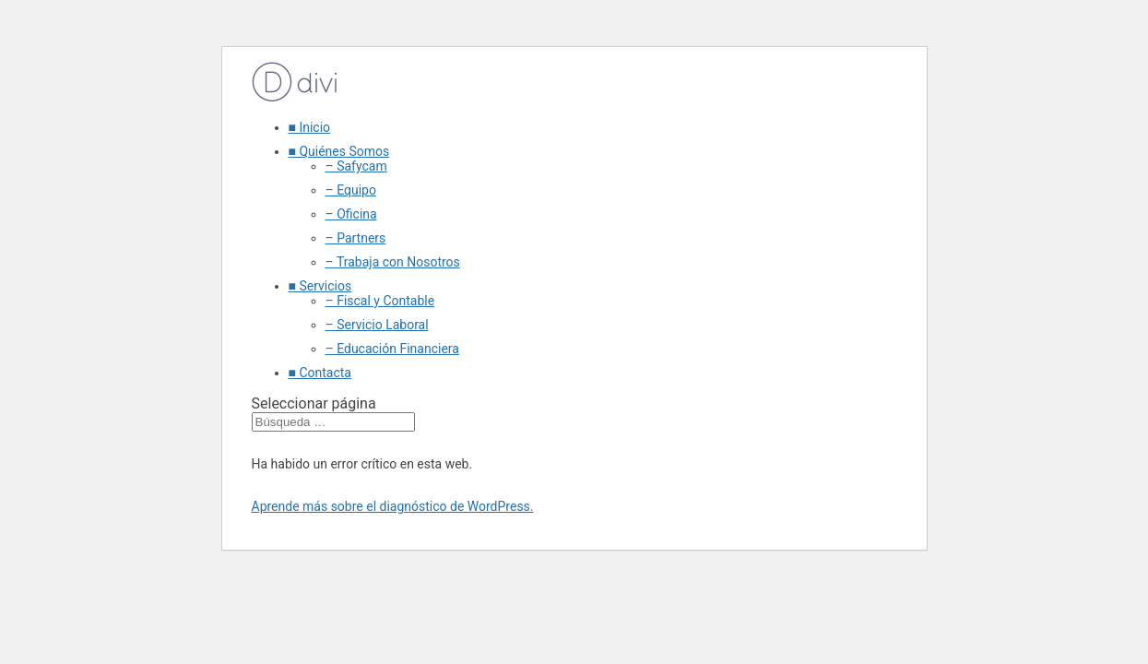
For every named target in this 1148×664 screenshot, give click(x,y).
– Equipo (350, 190)
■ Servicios (320, 286)
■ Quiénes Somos (339, 151)
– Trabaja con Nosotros (392, 262)
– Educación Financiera (392, 348)
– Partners (355, 238)
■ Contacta (320, 372)
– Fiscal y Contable (380, 300)
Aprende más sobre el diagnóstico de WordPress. (393, 506)
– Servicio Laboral (377, 324)
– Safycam (356, 166)
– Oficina (351, 214)
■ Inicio (310, 127)
